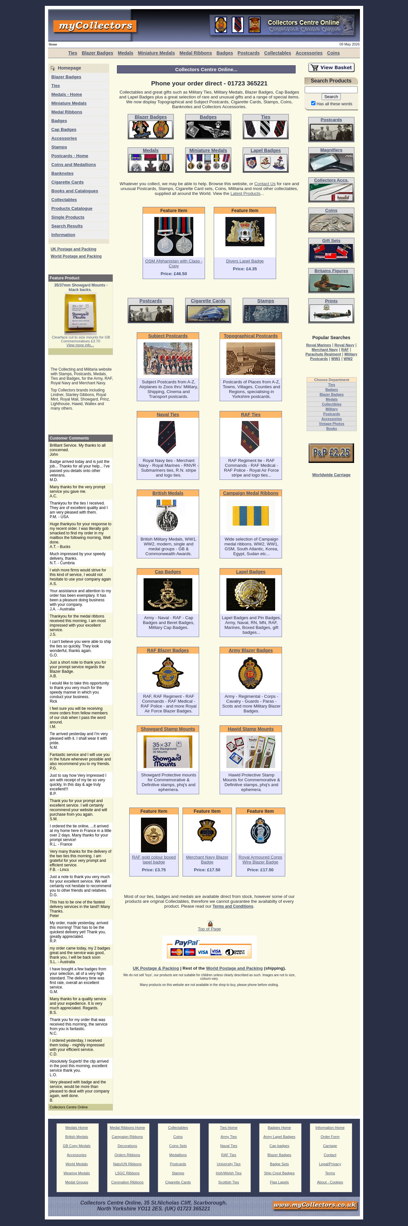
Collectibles (331, 404)
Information (63, 234)
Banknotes (62, 173)
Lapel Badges (251, 571)
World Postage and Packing (76, 256)
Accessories (309, 53)
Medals (126, 53)
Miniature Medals (156, 53)
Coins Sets (178, 1146)
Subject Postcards (168, 335)
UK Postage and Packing (73, 249)
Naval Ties (168, 414)
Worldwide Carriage (331, 475)
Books (331, 428)
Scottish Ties (228, 1182)
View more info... (80, 345)
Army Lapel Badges (279, 1137)
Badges (224, 53)
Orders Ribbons (127, 1155)
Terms (330, 1173)
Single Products (67, 217)
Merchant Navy (325, 349)
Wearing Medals (76, 1173)
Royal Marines (318, 345)
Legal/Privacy (330, 1164)
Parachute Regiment (323, 354)
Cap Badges (63, 129)
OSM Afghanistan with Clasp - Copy (173, 263)
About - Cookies (330, 1182)
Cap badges (279, 1146)
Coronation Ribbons (127, 1182)
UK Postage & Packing (156, 968)
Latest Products (246, 193)
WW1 (335, 359)
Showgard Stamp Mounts (168, 729)
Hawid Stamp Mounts (251, 729)
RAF (345, 349)
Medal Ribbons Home (127, 1128)
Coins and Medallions (73, 164)
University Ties (228, 1164)
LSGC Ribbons (127, 1173)
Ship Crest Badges (279, 1173)
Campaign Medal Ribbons (250, 493)
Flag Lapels (279, 1182)
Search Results (67, 225)
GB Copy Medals (76, 1146)
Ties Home (228, 1128)
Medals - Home (66, 94)
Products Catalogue (71, 208)
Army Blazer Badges (251, 650)
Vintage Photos (331, 424)
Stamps (59, 147)
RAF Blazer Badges (168, 650)
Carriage (330, 1146)
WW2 (348, 359)
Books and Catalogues (74, 190)
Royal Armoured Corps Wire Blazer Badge (260, 859)
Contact (330, 1155)
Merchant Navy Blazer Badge (207, 859)
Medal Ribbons (195, 53)
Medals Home (76, 1128)
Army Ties (229, 1137)
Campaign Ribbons (127, 1137)
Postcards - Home (69, 155)
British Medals (167, 493)
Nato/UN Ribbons (127, 1164)
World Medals (77, 1164)
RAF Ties (251, 414)
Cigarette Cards (67, 182)
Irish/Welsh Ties (228, 1173)
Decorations (127, 1146)
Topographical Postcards (251, 335)
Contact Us (265, 183)
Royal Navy (344, 345)
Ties (72, 53)
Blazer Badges (97, 53)
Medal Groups (76, 1182)
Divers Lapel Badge (245, 261)
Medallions (178, 1155)
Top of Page (209, 927)
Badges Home (279, 1128)
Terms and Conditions (233, 906)
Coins (333, 53)
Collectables (277, 53)
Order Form (330, 1137)
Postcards (248, 53)
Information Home (330, 1128)
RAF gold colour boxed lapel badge (154, 859)
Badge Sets (279, 1164)
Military (331, 409)
